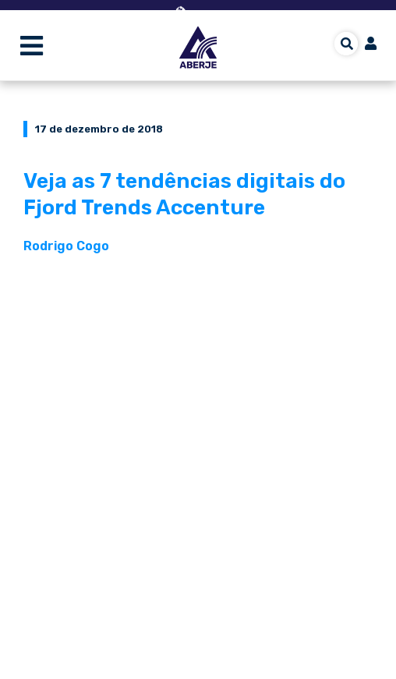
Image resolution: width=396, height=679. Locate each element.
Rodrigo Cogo (66, 246)
